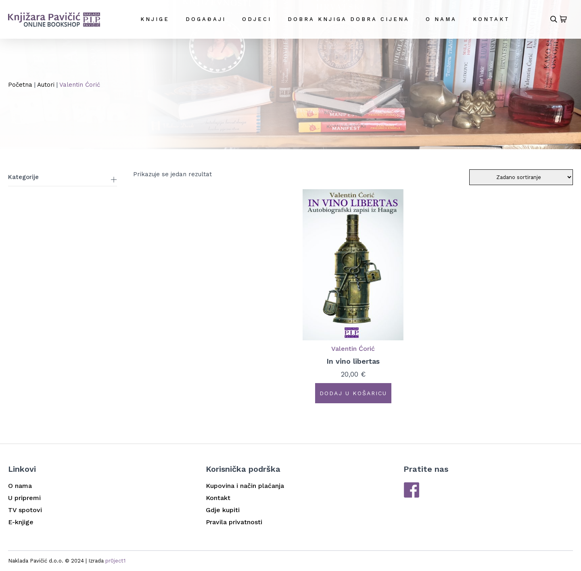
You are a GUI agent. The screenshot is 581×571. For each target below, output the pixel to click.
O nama (441, 19)
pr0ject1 (115, 561)
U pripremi (24, 498)
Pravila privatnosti (234, 522)
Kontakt (491, 19)
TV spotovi (25, 510)
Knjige (154, 19)
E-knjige (20, 522)
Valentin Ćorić (353, 348)
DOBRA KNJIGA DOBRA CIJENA (349, 19)
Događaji (206, 19)
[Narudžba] (521, 177)
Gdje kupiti (223, 510)
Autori (45, 84)
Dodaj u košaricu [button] (353, 393)
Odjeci (257, 19)
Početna (20, 84)
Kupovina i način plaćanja (245, 486)
